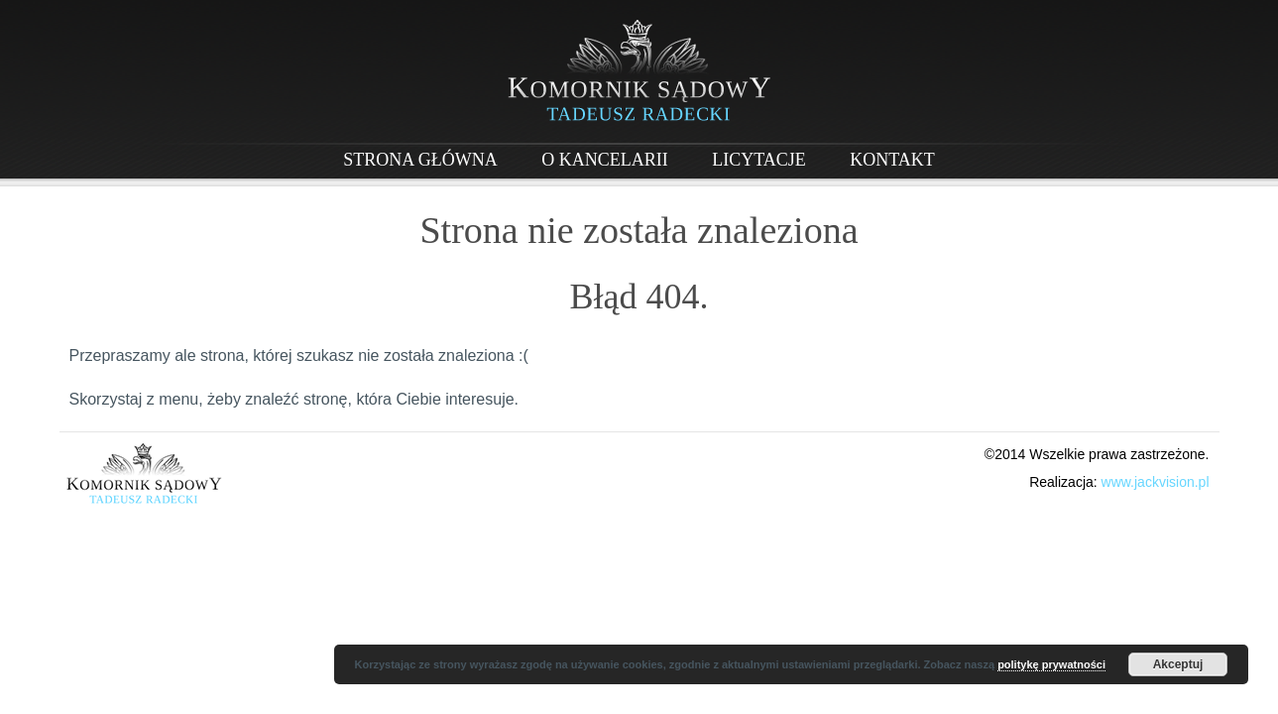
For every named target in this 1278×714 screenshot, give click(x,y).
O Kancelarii (604, 160)
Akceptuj (1178, 664)
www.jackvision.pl (1156, 482)
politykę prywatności (1051, 664)
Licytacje (759, 160)
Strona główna (420, 160)
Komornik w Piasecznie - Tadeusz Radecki (639, 70)
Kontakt (892, 160)
